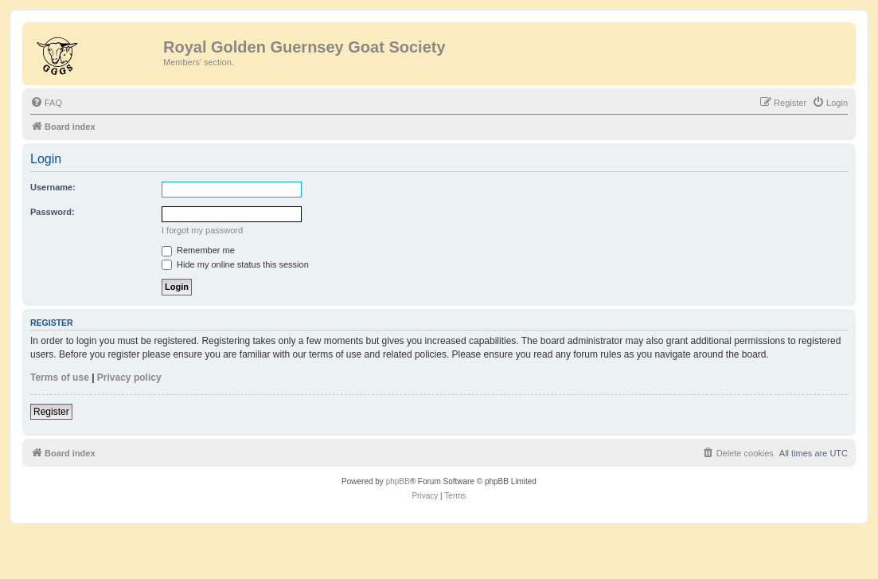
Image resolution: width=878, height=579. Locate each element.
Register (51, 411)
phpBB (398, 481)
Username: (53, 187)
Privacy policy (129, 377)
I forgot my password (202, 230)
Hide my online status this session (235, 264)
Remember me (198, 250)
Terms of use (59, 377)
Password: (52, 212)
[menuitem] (46, 102)
